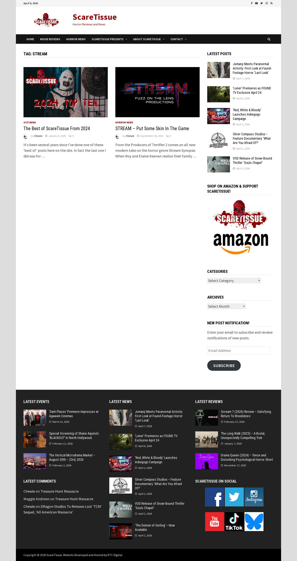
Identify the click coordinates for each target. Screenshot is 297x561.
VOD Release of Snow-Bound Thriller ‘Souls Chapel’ (252, 160)
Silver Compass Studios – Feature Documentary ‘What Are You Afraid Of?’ (252, 138)
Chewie (38, 136)
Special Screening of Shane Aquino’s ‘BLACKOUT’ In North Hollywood (74, 435)
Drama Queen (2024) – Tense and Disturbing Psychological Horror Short (247, 457)
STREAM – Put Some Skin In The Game (152, 128)
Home (30, 39)
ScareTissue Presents (107, 39)
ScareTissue (95, 17)
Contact (176, 39)
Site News (29, 122)
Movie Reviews (50, 39)
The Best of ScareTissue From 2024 (56, 128)
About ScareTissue (147, 39)
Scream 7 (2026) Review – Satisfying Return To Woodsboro (246, 414)
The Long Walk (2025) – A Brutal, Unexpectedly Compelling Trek (243, 435)
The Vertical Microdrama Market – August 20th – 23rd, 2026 (72, 457)
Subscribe (224, 365)
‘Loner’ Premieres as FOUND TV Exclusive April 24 (252, 90)
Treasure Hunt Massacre (60, 491)
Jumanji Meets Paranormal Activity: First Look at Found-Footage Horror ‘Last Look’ (252, 68)
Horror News (76, 39)
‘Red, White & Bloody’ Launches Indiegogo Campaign (247, 114)
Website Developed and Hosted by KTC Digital (92, 555)
